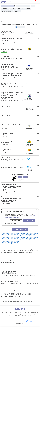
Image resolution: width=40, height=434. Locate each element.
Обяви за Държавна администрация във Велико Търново (6, 243)
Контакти (35, 313)
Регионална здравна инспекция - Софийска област (29, 33)
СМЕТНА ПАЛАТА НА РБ (29, 128)
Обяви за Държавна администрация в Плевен (24, 239)
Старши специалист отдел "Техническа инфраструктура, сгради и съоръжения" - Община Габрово (11, 199)
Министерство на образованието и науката (29, 109)
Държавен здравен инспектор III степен (11, 39)
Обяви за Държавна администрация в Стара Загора (15, 239)
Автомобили (15, 319)
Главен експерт (6, 31)
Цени (3, 313)
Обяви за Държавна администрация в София (6, 235)
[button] (20, 217)
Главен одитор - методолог (10, 124)
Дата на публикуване (6, 11)
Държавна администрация (8, 5)
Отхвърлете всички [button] (16, 220)
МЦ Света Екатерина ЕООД (29, 135)
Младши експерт (7, 141)
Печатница (25, 319)
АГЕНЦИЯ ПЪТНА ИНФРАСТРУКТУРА (29, 162)
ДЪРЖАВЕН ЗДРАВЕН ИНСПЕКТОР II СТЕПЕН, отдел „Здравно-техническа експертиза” (11, 187)
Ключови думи (25, 5)
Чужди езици (20, 8)
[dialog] (20, 217)
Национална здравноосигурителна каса (29, 99)
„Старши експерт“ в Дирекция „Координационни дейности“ (11, 74)
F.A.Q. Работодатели (26, 314)
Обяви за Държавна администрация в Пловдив (15, 235)
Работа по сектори (6, 314)
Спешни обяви (17, 11)
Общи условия (8, 313)
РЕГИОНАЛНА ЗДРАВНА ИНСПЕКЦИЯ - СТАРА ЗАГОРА (29, 59)
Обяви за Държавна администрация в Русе (6, 239)
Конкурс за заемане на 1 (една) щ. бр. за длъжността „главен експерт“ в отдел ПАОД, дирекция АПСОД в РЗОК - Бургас (12, 95)
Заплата (28, 8)
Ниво (33, 5)
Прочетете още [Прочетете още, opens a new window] (32, 215)
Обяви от (12, 8)
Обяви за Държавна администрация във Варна (24, 235)
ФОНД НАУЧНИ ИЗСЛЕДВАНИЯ (29, 76)
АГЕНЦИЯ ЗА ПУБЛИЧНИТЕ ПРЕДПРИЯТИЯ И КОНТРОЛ (29, 88)
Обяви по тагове (24, 315)
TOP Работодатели (33, 314)
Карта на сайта (11, 315)
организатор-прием (8, 133)
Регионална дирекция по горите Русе (29, 52)
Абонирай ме (21, 26)
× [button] (36, 209)
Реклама (29, 315)
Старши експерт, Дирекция (10, 48)
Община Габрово (29, 201)
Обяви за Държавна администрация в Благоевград (33, 239)
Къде (18, 5)
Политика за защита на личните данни (23, 313)
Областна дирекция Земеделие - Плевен (29, 145)
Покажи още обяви (20, 230)
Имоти (10, 319)
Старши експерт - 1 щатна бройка (10, 84)
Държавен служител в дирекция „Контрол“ (9, 65)
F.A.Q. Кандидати (19, 314)
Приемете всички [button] (29, 220)
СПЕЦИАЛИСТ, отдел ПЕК (10, 57)
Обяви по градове (18, 315)
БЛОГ (15, 314)
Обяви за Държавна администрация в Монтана (15, 243)
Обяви (20, 319)
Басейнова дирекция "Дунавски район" (29, 69)
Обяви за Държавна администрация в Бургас (33, 235)
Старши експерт (6, 149)
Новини (30, 319)
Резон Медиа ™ (21, 323)
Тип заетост (4, 8)
